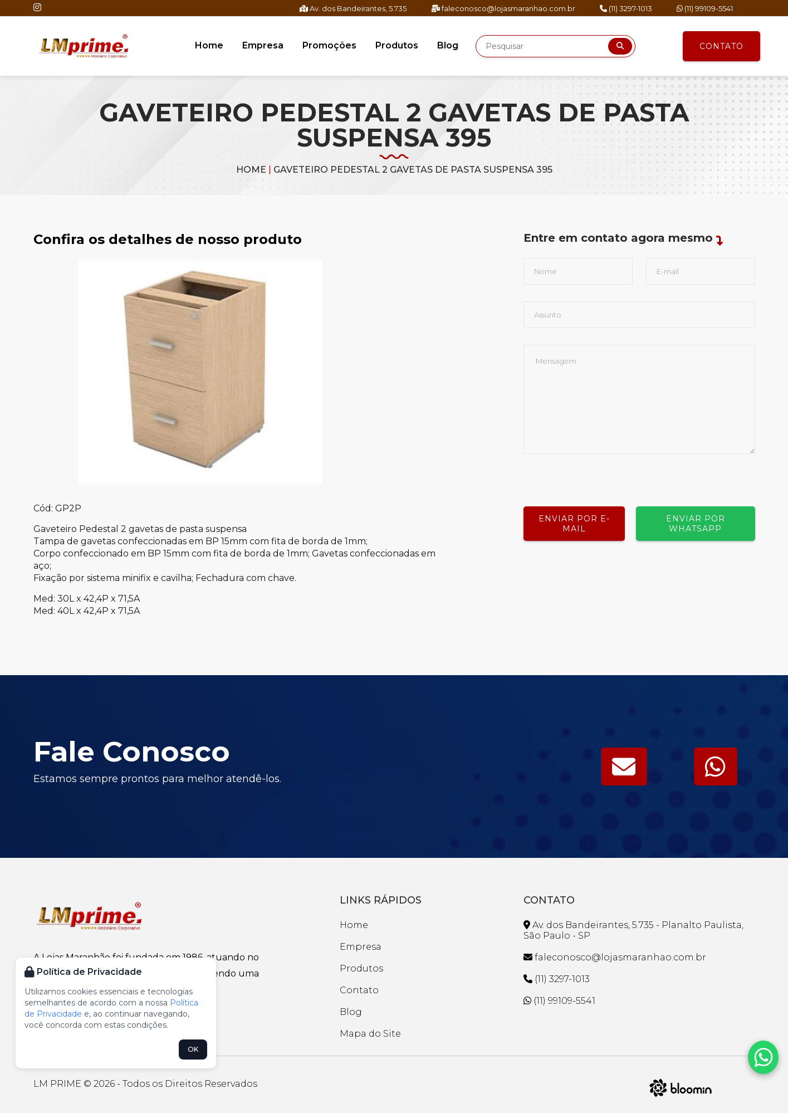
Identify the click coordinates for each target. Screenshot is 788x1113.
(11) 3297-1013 (626, 8)
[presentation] (608, 475)
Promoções (329, 45)
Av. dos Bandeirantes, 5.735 (353, 8)
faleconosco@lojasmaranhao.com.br (503, 8)
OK (193, 1049)
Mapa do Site (370, 1033)
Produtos (396, 45)
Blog (447, 45)
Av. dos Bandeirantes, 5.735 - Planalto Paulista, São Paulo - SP (633, 930)
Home (209, 45)
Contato (721, 46)
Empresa (262, 45)
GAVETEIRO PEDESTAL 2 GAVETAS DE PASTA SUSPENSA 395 (412, 169)
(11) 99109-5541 (705, 8)
